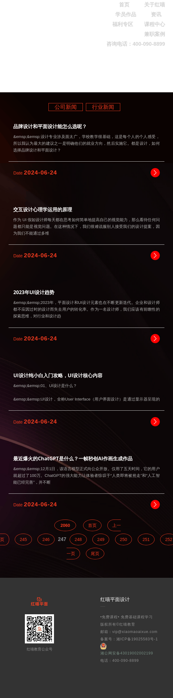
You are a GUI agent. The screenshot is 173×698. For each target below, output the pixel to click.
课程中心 (154, 24)
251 (146, 539)
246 (45, 539)
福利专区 (122, 24)
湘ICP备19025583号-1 (137, 639)
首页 (92, 525)
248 (78, 539)
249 (100, 539)
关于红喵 (154, 5)
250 (123, 539)
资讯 (156, 14)
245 (23, 539)
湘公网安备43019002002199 (126, 649)
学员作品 (125, 14)
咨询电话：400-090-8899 (135, 44)
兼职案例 (154, 34)
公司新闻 (66, 107)
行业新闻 (103, 107)
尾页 (95, 553)
